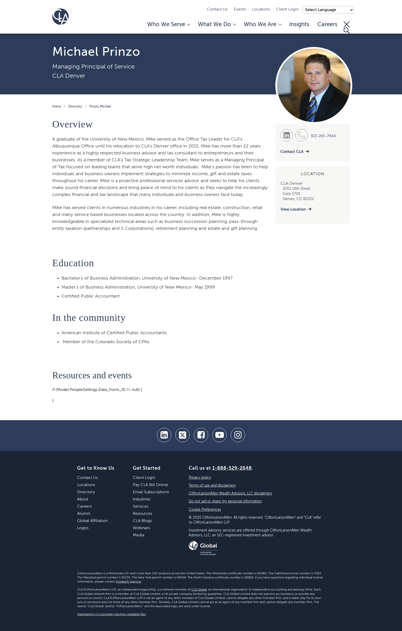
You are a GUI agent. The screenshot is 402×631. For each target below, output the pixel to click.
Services (140, 507)
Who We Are (262, 24)
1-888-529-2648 (232, 468)
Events (240, 9)
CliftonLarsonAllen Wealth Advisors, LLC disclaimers (230, 493)
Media (138, 535)
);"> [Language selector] (328, 10)
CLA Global (199, 589)
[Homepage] (60, 16)
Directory (75, 106)
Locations (261, 9)
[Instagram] (238, 435)
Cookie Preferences (205, 509)
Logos (82, 528)
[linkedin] (164, 435)
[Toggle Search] (347, 27)
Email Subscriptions (151, 492)
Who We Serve (168, 24)
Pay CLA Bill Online (150, 485)
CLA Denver (68, 76)
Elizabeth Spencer (128, 581)
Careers (327, 24)
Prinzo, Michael (100, 106)
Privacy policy (200, 477)
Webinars (141, 528)
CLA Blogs (142, 521)
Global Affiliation (92, 521)
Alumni (83, 514)
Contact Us (217, 9)
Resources (142, 514)
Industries (141, 499)
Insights (299, 24)
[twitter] (182, 435)
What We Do (217, 24)
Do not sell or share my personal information (225, 501)
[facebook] (201, 435)
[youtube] (219, 435)
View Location (293, 209)
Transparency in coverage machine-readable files (111, 614)
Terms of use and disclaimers (212, 485)
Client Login (287, 9)
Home (56, 106)
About (82, 499)
